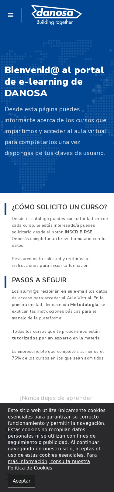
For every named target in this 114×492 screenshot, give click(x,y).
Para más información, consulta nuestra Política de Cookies (52, 461)
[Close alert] (21, 481)
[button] (13, 15)
